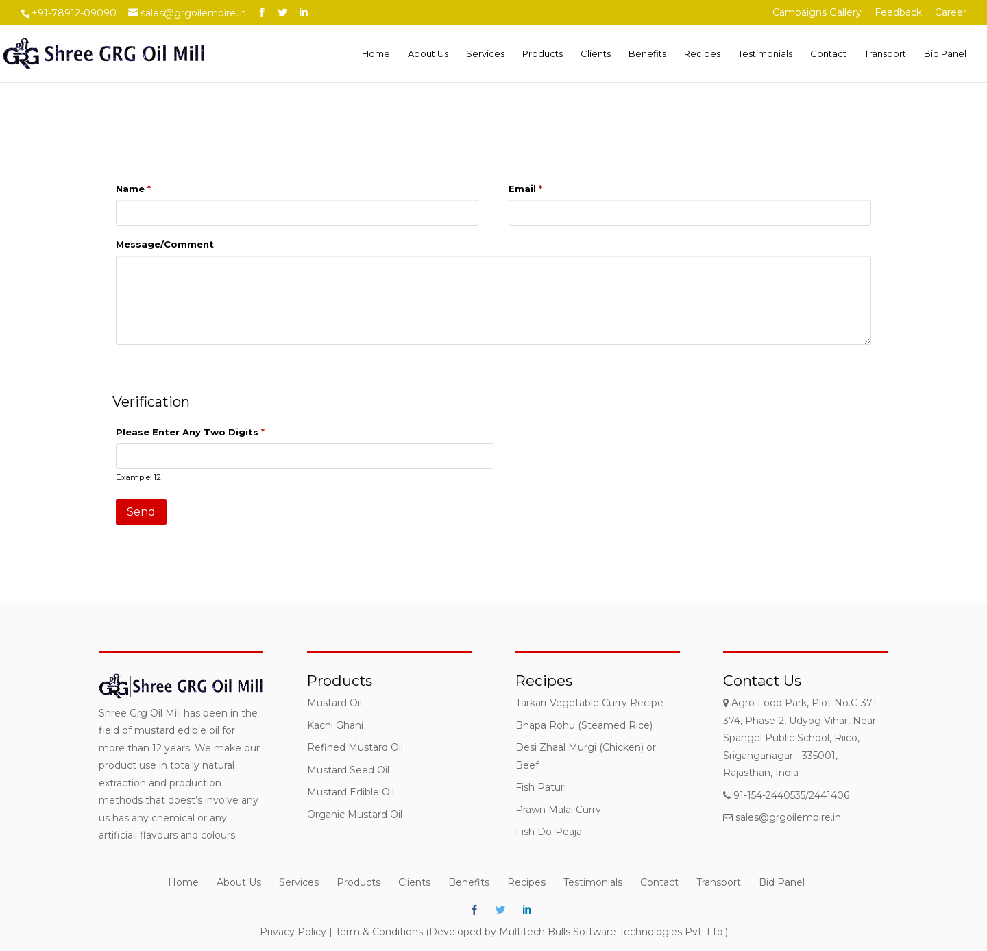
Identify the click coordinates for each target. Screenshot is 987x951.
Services (485, 54)
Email (525, 188)
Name (133, 188)
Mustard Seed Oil (348, 770)
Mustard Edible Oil (350, 792)
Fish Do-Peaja (548, 832)
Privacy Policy (293, 932)
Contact (828, 54)
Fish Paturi (540, 787)
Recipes (702, 54)
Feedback (898, 13)
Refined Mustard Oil (355, 747)
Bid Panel (945, 54)
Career (950, 13)
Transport (885, 54)
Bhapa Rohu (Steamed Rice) (584, 725)
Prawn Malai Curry (558, 810)
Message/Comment (165, 244)
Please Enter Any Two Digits (190, 431)
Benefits (647, 54)
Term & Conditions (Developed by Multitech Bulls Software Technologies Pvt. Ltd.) (531, 932)
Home (376, 54)
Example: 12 (138, 477)
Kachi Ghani (335, 725)
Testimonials (765, 54)
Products (542, 54)
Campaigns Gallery (817, 13)
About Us (428, 54)
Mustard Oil (334, 703)
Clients (596, 54)
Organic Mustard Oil (354, 814)
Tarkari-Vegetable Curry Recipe (589, 703)
